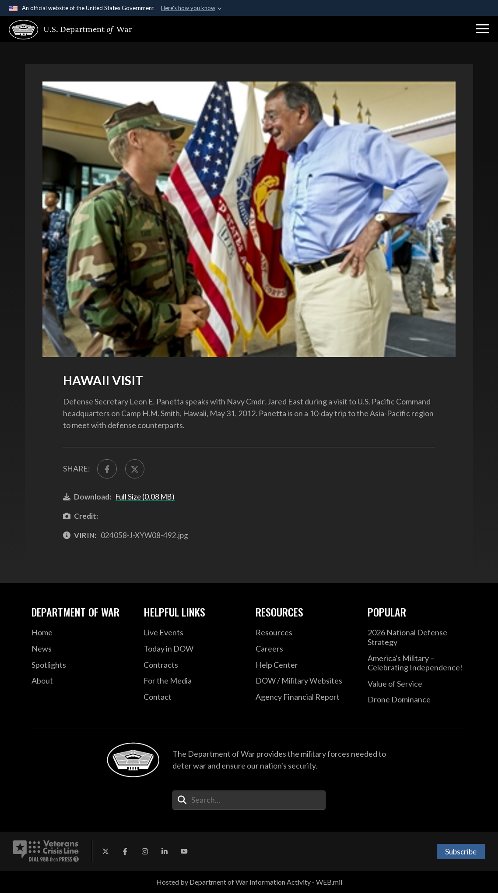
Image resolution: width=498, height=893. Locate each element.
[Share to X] (135, 469)
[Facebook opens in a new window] (125, 851)
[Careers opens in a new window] (305, 649)
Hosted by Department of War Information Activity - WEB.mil (249, 882)
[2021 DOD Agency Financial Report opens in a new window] (305, 697)
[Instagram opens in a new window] (144, 851)
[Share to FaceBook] (107, 469)
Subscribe (461, 851)
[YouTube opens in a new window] (184, 851)
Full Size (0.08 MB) (145, 496)
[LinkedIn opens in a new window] (164, 851)
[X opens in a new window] (105, 851)
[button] (482, 29)
